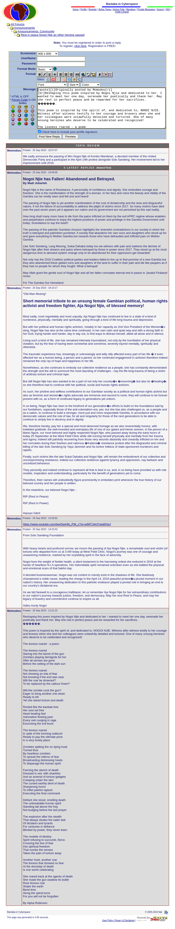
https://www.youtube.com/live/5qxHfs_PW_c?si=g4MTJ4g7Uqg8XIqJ (67, 529)
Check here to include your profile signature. (63, 140)
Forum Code (13, 99)
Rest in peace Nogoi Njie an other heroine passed (48, 35)
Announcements (20, 27)
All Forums (13, 24)
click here (81, 46)
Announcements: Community (31, 31)
